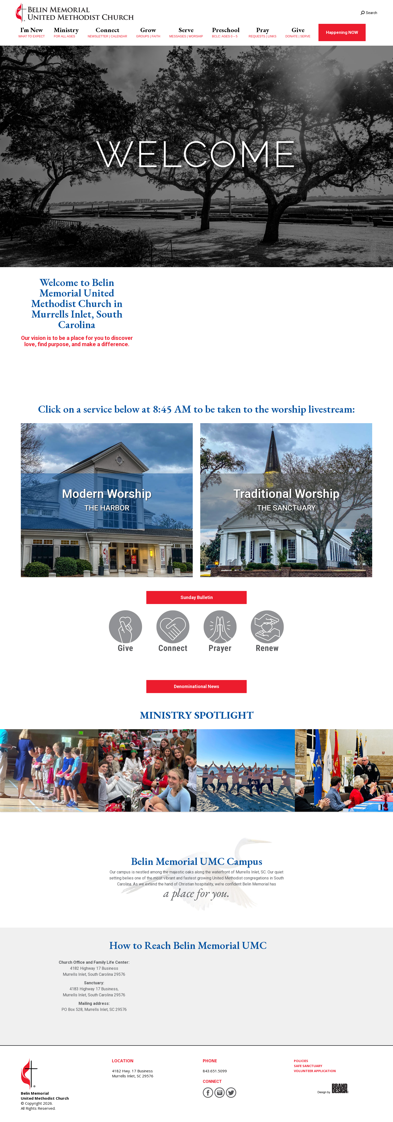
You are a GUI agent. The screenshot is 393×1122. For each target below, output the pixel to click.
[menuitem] (31, 32)
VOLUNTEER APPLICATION (315, 1071)
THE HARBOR (106, 507)
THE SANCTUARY (286, 507)
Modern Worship (107, 494)
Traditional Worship (286, 494)
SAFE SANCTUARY (308, 1066)
